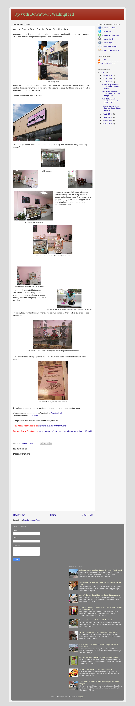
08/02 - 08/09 (108, 78)
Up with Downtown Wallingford (44, 14)
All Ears (103, 60)
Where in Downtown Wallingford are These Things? (98, 632)
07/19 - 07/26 (108, 82)
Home (53, 515)
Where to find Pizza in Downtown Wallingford (95, 669)
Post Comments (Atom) (31, 520)
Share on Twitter (107, 32)
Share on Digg (107, 43)
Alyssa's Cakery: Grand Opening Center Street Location (111, 108)
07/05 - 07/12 (108, 117)
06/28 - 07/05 (108, 120)
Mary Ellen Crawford (108, 63)
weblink (35, 416)
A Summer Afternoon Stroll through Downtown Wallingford (100, 570)
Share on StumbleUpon (110, 35)
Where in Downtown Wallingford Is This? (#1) (95, 620)
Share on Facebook (109, 28)
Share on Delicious (108, 39)
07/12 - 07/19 (108, 114)
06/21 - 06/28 (108, 124)
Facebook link (56, 413)
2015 (103, 73)
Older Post (87, 515)
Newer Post (19, 515)
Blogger (80, 697)
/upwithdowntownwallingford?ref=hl (65, 431)
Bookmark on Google (109, 46)
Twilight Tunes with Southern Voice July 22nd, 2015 (110, 101)
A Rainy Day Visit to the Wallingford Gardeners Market (111, 86)
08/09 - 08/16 (108, 75)
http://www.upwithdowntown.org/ (52, 426)
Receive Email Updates (110, 50)
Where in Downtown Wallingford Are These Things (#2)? (111, 94)
